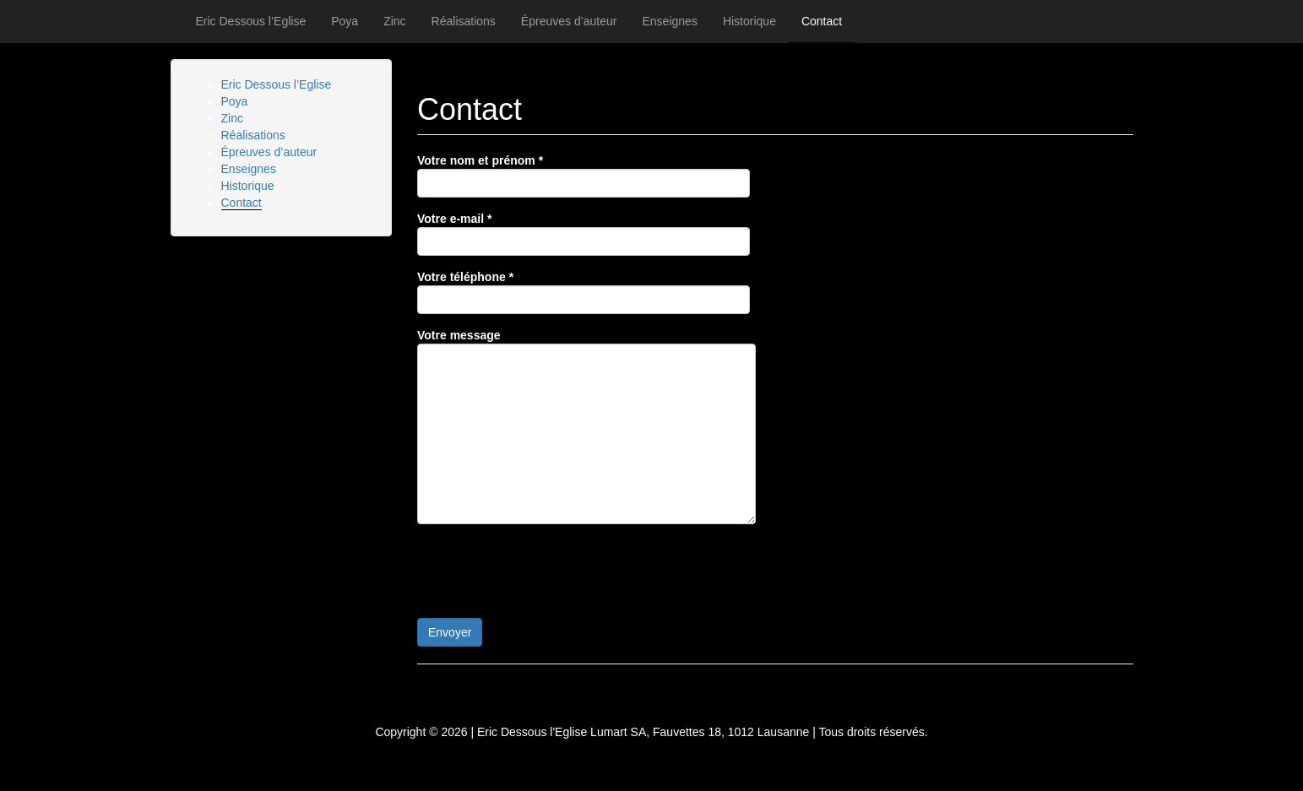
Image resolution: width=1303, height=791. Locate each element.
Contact (821, 21)
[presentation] (545, 570)
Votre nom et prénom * (583, 176)
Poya (344, 21)
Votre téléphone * (583, 292)
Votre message (586, 426)
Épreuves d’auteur (569, 21)
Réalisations (464, 21)
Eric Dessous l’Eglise (251, 21)
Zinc (394, 21)
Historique (749, 21)
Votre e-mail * (583, 234)
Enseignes (670, 21)
